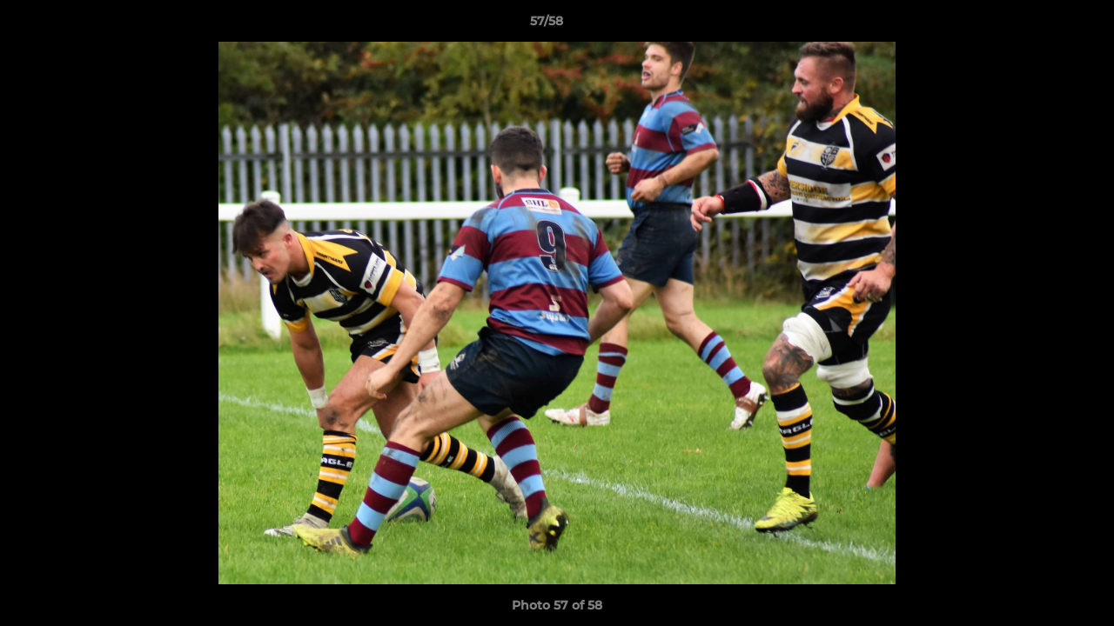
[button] (1040, 25)
